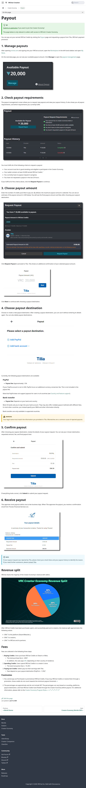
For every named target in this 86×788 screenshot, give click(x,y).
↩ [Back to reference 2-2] (50, 690)
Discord (4, 760)
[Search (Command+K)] (78, 2)
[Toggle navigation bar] (2, 2)
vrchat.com (14, 51)
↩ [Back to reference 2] (48, 690)
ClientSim (4, 744)
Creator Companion (7, 741)
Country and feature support (60, 393)
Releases (4, 773)
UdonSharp (5, 739)
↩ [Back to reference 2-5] (56, 690)
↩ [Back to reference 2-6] (58, 690)
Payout (42, 37)
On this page (7, 12)
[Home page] (3, 8)
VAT (25, 661)
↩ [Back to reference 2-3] (52, 690)
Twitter (4, 763)
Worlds (3, 723)
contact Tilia (32, 562)
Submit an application (10, 28)
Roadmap (4, 776)
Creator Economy (7, 728)
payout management (69, 57)
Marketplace (54, 51)
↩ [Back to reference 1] (57, 681)
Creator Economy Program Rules (36, 690)
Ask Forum (5, 754)
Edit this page (7, 698)
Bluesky (4, 757)
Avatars (3, 726)
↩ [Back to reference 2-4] (54, 690)
